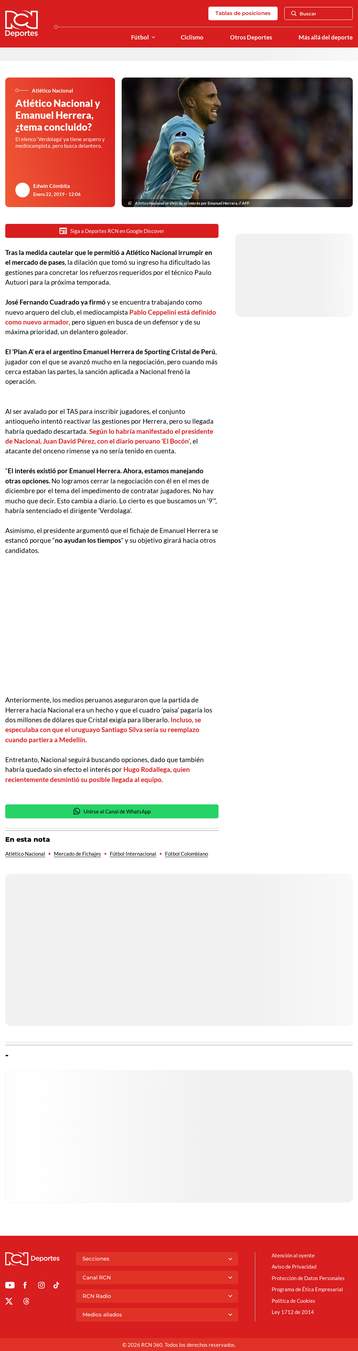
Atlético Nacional (25, 853)
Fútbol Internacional (133, 853)
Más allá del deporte (326, 37)
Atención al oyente (293, 1255)
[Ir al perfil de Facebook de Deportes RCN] (25, 1286)
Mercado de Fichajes (77, 853)
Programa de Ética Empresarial (307, 1289)
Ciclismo (192, 37)
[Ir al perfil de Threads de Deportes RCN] (26, 1302)
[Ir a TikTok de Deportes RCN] (56, 1286)
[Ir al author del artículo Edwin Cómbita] (22, 190)
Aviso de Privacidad (294, 1266)
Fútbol (140, 37)
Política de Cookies (293, 1301)
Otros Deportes (251, 37)
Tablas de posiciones (243, 13)
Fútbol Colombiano (186, 853)
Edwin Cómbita (51, 186)
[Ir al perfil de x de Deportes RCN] (9, 1302)
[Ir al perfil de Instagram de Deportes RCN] (41, 1286)
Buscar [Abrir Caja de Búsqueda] (303, 13)
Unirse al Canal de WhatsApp (111, 811)
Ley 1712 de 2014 (293, 1312)
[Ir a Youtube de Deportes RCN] (10, 1286)
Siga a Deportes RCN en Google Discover (111, 230)
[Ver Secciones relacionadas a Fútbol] (153, 37)
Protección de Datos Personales (308, 1278)
